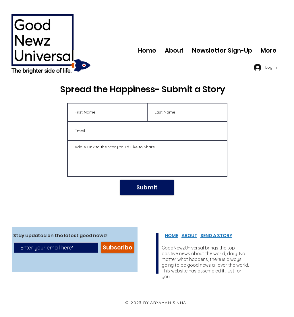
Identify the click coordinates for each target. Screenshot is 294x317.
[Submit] (147, 187)
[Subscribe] (117, 247)
